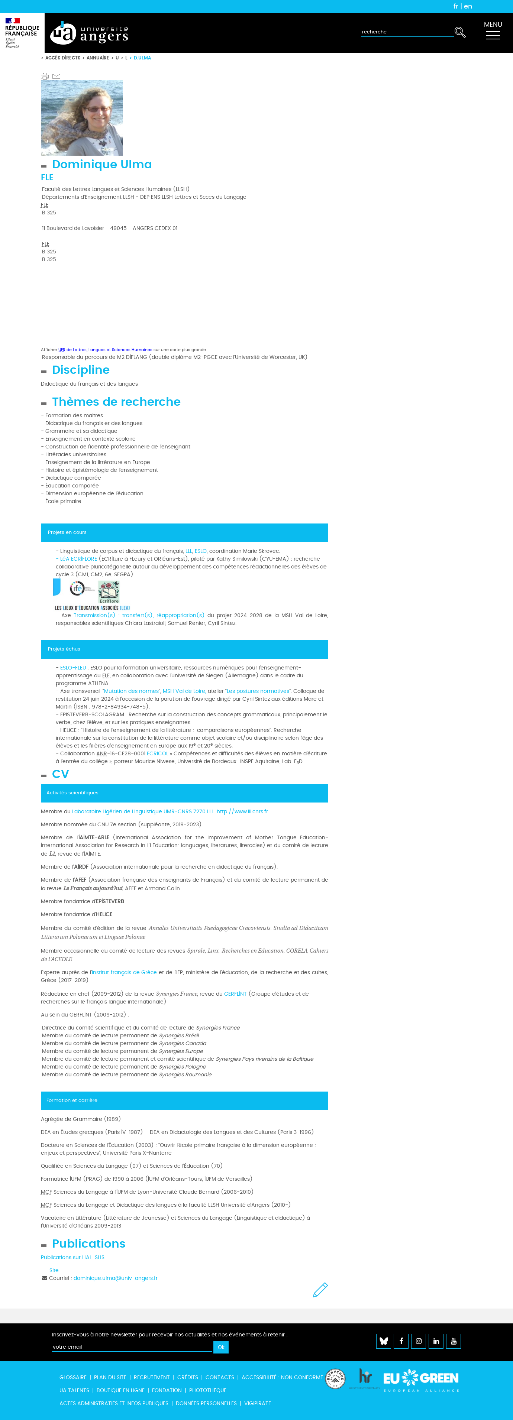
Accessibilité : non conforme (282, 1377)
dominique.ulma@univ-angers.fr (116, 1278)
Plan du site (110, 1377)
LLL (188, 551)
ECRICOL (157, 754)
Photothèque (207, 1390)
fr (456, 6)
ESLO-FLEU (73, 668)
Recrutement (152, 1377)
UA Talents (74, 1390)
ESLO (201, 551)
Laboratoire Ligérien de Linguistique (117, 812)
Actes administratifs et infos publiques (113, 1403)
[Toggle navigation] (492, 33)
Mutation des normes (131, 691)
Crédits (187, 1377)
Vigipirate (257, 1403)
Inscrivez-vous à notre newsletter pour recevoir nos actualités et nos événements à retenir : (170, 1335)
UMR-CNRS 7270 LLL (190, 812)
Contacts (220, 1377)
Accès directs (62, 58)
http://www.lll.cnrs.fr (242, 812)
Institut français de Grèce (125, 972)
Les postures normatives (258, 691)
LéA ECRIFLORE (78, 559)
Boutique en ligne (121, 1390)
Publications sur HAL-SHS (72, 1257)
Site (54, 1270)
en (468, 6)
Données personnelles (206, 1403)
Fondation (167, 1390)
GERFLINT (235, 994)
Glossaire (73, 1377)
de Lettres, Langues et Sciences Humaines (105, 350)
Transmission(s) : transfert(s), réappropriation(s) (138, 615)
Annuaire (98, 58)
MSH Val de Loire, (185, 691)
